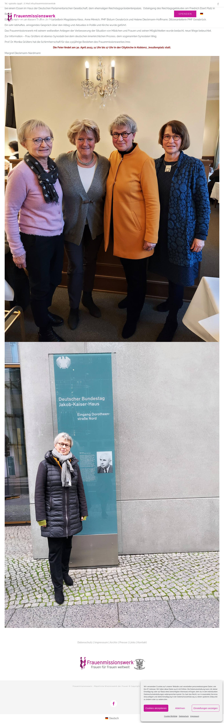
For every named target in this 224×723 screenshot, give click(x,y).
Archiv (113, 642)
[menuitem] (208, 13)
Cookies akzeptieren (156, 708)
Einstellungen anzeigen (206, 708)
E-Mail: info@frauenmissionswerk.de (39, 3)
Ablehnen (180, 708)
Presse (123, 642)
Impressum (194, 716)
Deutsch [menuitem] (114, 718)
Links (132, 642)
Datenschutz (184, 716)
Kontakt (142, 642)
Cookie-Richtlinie (170, 716)
